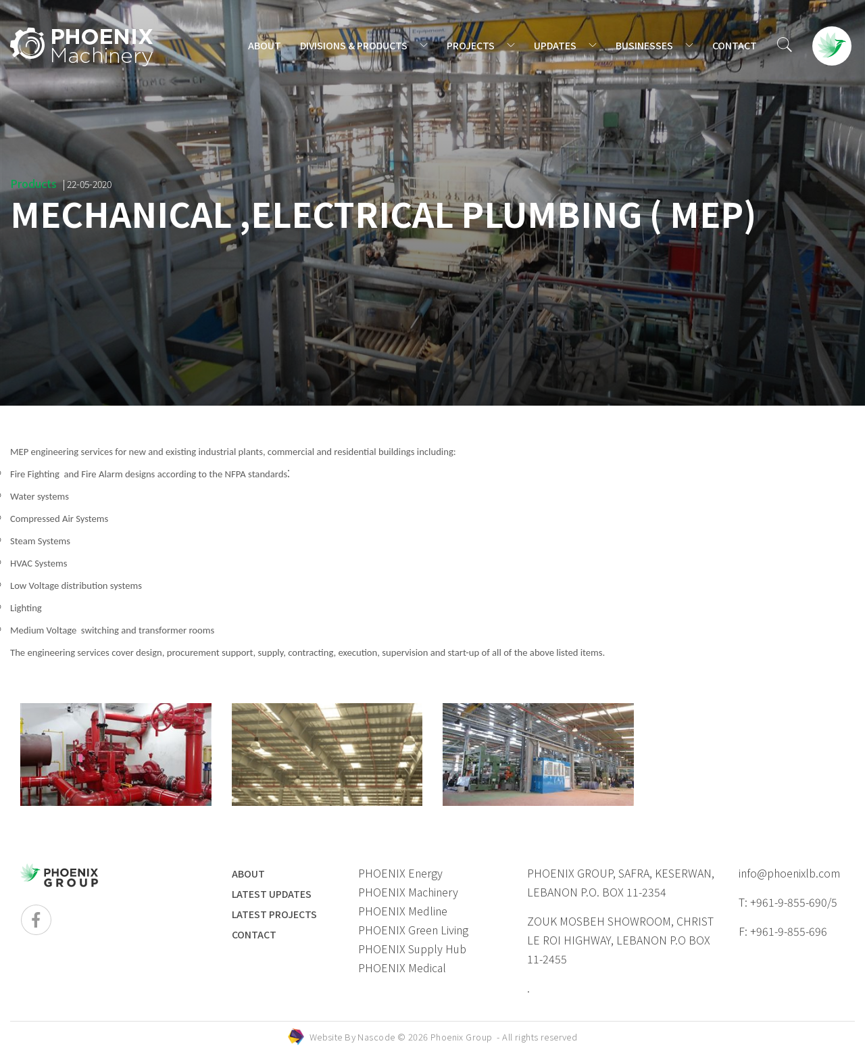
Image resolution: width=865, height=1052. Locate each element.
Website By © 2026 (444, 1036)
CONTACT (734, 45)
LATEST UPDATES (272, 894)
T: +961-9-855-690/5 (788, 902)
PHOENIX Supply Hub (412, 948)
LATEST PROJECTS (274, 914)
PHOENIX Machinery (408, 892)
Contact (254, 934)
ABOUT (264, 45)
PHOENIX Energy (400, 873)
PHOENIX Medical (402, 967)
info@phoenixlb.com (789, 873)
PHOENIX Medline (402, 911)
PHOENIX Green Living (413, 930)
